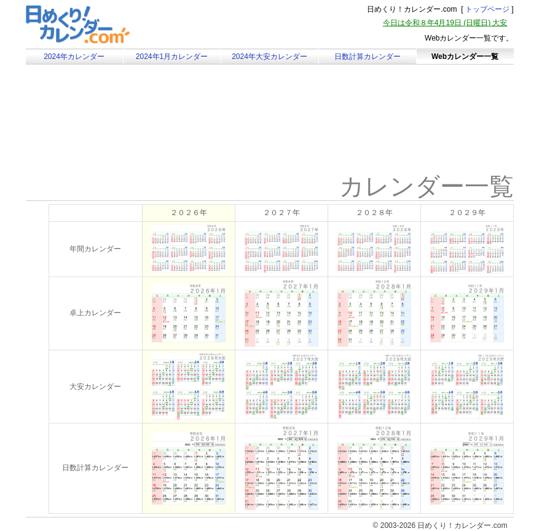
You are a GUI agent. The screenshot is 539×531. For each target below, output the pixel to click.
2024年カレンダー (74, 56)
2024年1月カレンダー (172, 56)
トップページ (487, 9)
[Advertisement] (129, 132)
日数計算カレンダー (367, 56)
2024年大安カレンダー (269, 56)
